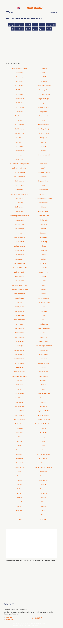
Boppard (43, 289)
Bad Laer (19, 233)
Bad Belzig (19, 90)
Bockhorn (44, 268)
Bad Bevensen (19, 116)
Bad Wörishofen (19, 415)
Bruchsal (43, 402)
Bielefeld (43, 168)
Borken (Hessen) (43, 298)
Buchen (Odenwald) (43, 419)
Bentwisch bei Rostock (44, 85)
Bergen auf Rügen (43, 99)
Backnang (19, 73)
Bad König (19, 211)
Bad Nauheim (19, 276)
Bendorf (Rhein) (43, 77)
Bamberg (19, 445)
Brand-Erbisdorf (43, 341)
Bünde (44, 445)
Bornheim (43, 311)
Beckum (19, 497)
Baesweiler (19, 428)
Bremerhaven (43, 372)
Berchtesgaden (43, 90)
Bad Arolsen (19, 81)
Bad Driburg (19, 137)
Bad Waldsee (19, 393)
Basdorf (19, 476)
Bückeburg (43, 432)
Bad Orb (19, 302)
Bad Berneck (19, 111)
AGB (29, 625)
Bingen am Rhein (43, 181)
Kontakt (15, 625)
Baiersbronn (19, 432)
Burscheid (43, 493)
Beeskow (19, 515)
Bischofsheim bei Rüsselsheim (43, 198)
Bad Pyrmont (19, 307)
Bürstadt (43, 497)
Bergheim (44, 103)
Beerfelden (19, 510)
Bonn (43, 285)
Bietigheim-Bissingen (43, 172)
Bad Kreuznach (19, 224)
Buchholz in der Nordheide (43, 424)
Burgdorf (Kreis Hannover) (43, 467)
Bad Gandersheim (19, 177)
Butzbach (44, 510)
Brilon (43, 389)
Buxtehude (43, 519)
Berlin (43, 120)
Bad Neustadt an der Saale (19, 289)
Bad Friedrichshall (19, 172)
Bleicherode (43, 233)
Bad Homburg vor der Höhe (19, 194)
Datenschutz (35, 625)
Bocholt (43, 255)
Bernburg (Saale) (43, 129)
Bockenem (43, 263)
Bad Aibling (19, 77)
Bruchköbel (43, 398)
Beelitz (19, 506)
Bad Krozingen (19, 229)
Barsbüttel (19, 463)
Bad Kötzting (19, 220)
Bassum (19, 480)
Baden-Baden (19, 424)
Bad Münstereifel (19, 272)
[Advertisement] (31, 47)
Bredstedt (43, 359)
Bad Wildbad (19, 402)
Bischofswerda (43, 203)
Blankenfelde (44, 220)
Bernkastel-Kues (43, 133)
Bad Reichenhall (19, 315)
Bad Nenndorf (19, 281)
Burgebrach (43, 471)
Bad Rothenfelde (19, 320)
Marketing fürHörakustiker (37, 617)
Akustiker (54, 12)
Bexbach (43, 151)
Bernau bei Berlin (43, 125)
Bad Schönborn (19, 354)
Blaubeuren (43, 224)
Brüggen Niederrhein (43, 411)
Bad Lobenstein (19, 255)
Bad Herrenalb (19, 185)
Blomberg (43, 242)
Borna (43, 307)
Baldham (19, 437)
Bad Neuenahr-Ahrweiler (19, 285)
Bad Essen (19, 159)
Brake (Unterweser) (43, 328)
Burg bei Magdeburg (43, 454)
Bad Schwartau (19, 363)
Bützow (43, 515)
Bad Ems (19, 155)
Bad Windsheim (19, 411)
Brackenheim (44, 324)
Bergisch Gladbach (43, 107)
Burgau (43, 463)
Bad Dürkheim (19, 146)
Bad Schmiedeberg (19, 350)
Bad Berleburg (19, 107)
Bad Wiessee (19, 398)
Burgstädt (43, 484)
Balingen (19, 441)
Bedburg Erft (19, 502)
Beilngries (44, 68)
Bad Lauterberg (19, 242)
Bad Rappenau (19, 311)
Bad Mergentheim (19, 263)
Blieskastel (43, 237)
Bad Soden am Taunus (19, 376)
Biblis (43, 159)
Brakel (44, 333)
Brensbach (43, 380)
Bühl (43, 441)
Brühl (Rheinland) (43, 415)
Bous (43, 320)
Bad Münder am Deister (19, 268)
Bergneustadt (43, 116)
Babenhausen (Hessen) (19, 68)
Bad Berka (19, 103)
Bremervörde (43, 376)
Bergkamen (43, 111)
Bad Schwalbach (19, 359)
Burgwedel (43, 489)
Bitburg (43, 207)
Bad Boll (19, 120)
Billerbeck (44, 177)
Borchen (43, 294)
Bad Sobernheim (19, 372)
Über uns (9, 617)
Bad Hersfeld (19, 190)
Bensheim (43, 81)
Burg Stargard (43, 458)
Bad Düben (19, 142)
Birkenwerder (43, 194)
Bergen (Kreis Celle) (43, 94)
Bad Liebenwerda (19, 246)
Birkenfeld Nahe (44, 190)
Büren (43, 450)
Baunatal (19, 484)
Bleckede (43, 229)
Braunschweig (43, 354)
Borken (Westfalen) (44, 302)
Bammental (19, 450)
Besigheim (43, 137)
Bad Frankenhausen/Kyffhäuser (19, 163)
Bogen (44, 276)
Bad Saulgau (19, 346)
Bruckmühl (43, 406)
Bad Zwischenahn (19, 419)
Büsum (43, 502)
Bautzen (19, 489)
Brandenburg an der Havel (43, 346)
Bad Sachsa (19, 324)
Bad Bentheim (19, 94)
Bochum (43, 259)
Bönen (44, 281)
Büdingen (44, 437)
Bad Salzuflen (19, 333)
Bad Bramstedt (19, 125)
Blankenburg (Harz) (43, 216)
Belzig (43, 73)
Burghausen (43, 476)
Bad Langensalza (19, 237)
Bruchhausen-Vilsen (43, 393)
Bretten (43, 385)
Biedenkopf (43, 163)
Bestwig (43, 142)
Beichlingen (19, 519)
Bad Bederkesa (19, 85)
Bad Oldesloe (19, 298)
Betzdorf (43, 146)
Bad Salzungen (19, 337)
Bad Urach (19, 385)
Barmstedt (19, 458)
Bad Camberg (19, 129)
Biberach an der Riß (43, 155)
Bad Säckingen (19, 328)
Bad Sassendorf (19, 341)
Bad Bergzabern (19, 99)
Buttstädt (44, 506)
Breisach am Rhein (43, 363)
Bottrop (43, 315)
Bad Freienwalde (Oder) (19, 168)
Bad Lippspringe (19, 250)
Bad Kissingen (19, 207)
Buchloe (43, 428)
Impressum (22, 625)
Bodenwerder (43, 272)
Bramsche (43, 337)
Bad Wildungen (19, 406)
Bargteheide (19, 454)
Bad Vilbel (19, 389)
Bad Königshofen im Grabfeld (19, 216)
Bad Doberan (19, 133)
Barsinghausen (19, 467)
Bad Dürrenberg (19, 151)
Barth (19, 471)
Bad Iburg (19, 203)
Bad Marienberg (19, 259)
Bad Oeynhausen (19, 294)
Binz (43, 185)
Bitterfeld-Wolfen (43, 211)
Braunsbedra (44, 350)
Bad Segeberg (19, 367)
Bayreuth (19, 493)
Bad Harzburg (19, 181)
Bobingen (44, 246)
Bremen (43, 367)
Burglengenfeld (43, 480)
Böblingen (43, 250)
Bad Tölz (19, 380)
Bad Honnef (19, 198)
